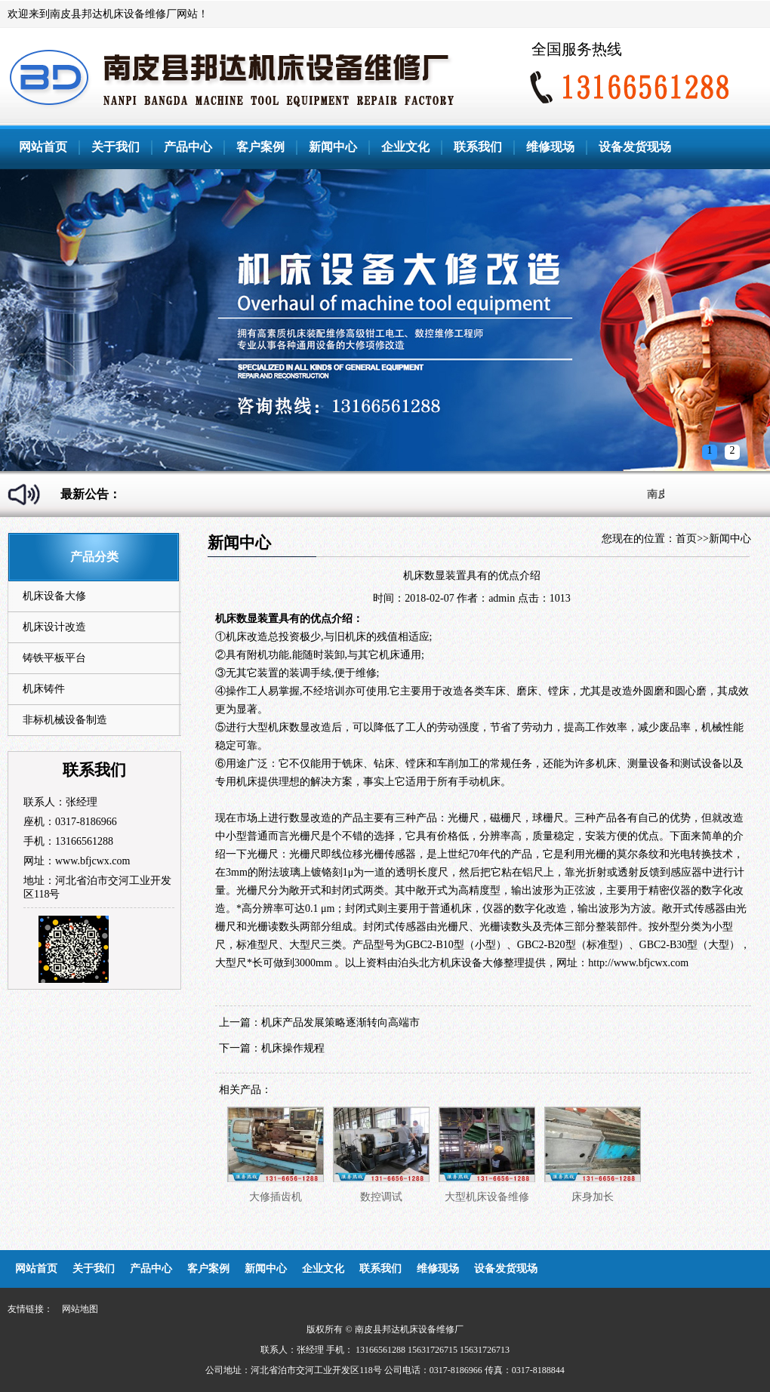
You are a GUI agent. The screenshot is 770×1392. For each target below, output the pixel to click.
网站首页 (43, 146)
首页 (686, 538)
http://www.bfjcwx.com (638, 963)
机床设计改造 (54, 627)
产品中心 (188, 146)
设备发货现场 (635, 146)
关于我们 (115, 146)
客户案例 (260, 146)
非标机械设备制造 (65, 719)
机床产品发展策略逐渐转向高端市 (340, 1022)
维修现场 (550, 146)
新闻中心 (333, 146)
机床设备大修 (54, 596)
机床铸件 (44, 688)
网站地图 (80, 1309)
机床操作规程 (293, 1048)
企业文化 (405, 146)
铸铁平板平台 (54, 658)
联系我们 (478, 146)
